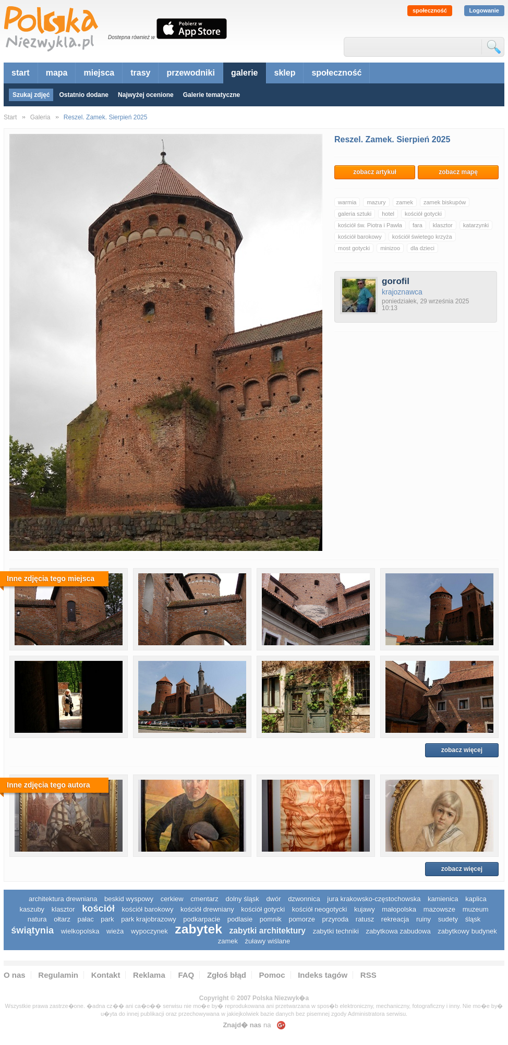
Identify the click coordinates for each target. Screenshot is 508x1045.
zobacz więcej (461, 750)
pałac (86, 919)
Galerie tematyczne (211, 95)
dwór (273, 899)
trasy (140, 72)
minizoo (390, 248)
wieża (115, 931)
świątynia (32, 930)
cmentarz (204, 899)
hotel (388, 214)
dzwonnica (304, 899)
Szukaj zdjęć (31, 95)
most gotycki (354, 248)
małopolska (399, 909)
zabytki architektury (267, 930)
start (20, 72)
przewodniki (190, 72)
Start (10, 117)
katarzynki (476, 225)
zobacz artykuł (374, 172)
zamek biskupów (445, 202)
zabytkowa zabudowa (398, 931)
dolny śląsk (242, 899)
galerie (244, 72)
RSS (368, 975)
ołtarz (62, 919)
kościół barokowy (360, 236)
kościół (98, 908)
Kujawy (364, 909)
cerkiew (172, 899)
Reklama (149, 975)
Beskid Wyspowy (128, 899)
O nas (15, 975)
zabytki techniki (336, 931)
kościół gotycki (423, 214)
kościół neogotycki (319, 909)
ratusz (365, 919)
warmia (347, 202)
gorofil (395, 281)
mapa (57, 72)
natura (37, 919)
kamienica (443, 899)
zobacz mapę (458, 172)
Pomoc (272, 975)
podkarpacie (201, 919)
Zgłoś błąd (226, 975)
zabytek (198, 929)
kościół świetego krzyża (422, 236)
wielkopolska (80, 931)
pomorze (301, 919)
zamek (404, 202)
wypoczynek (149, 931)
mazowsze (439, 909)
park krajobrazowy (148, 919)
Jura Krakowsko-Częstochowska (373, 899)
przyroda (335, 919)
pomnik (271, 919)
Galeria (40, 117)
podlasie (239, 919)
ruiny (423, 919)
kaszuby (31, 909)
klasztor (443, 225)
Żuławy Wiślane (268, 941)
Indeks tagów (322, 975)
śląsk (473, 919)
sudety (448, 919)
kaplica (475, 899)
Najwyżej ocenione (146, 95)
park (107, 919)
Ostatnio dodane (83, 95)
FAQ (186, 975)
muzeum (476, 909)
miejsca (98, 72)
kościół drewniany (207, 909)
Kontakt (105, 975)
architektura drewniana (63, 899)
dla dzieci (422, 248)
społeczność (430, 10)
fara (417, 225)
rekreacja (395, 919)
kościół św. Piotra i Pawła (370, 225)
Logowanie (484, 10)
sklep (285, 72)
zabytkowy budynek (467, 931)
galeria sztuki (354, 214)
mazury (376, 202)
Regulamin (58, 975)
